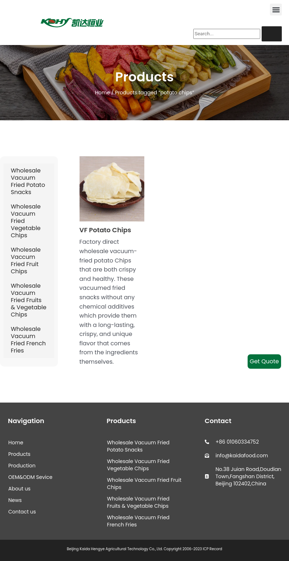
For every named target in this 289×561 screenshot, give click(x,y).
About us (19, 488)
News (15, 500)
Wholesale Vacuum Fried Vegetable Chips (26, 220)
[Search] (272, 33)
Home (102, 92)
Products (19, 454)
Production (22, 465)
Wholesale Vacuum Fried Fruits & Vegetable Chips (28, 300)
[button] (276, 9)
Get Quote (264, 361)
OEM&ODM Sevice (30, 477)
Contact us (22, 511)
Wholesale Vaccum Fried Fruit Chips (26, 260)
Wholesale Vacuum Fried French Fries (28, 340)
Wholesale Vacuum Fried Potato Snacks (28, 181)
